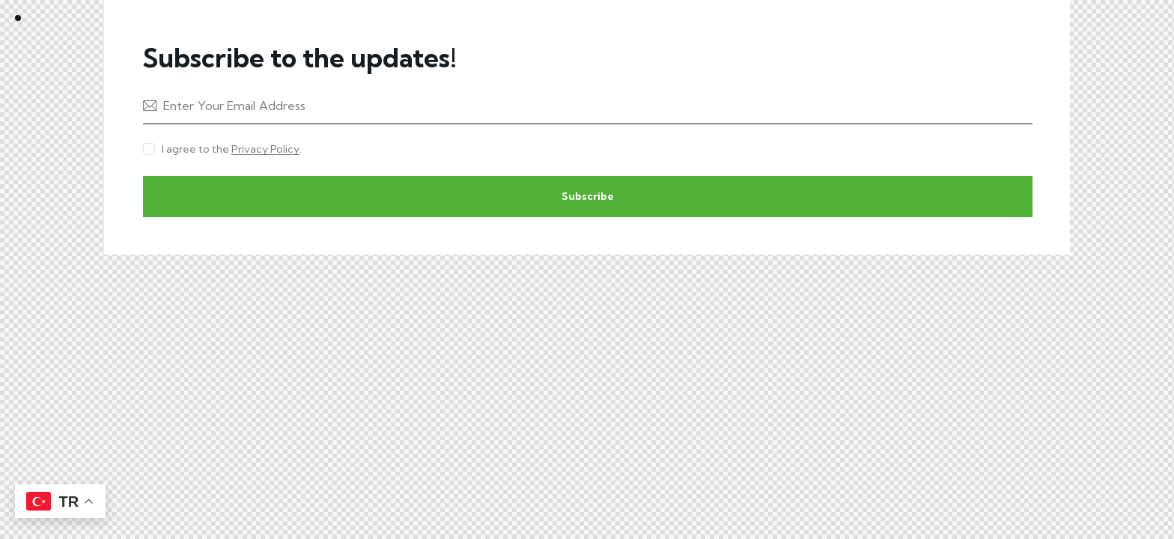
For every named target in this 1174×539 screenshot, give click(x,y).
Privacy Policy (265, 149)
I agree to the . (232, 149)
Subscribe (588, 196)
